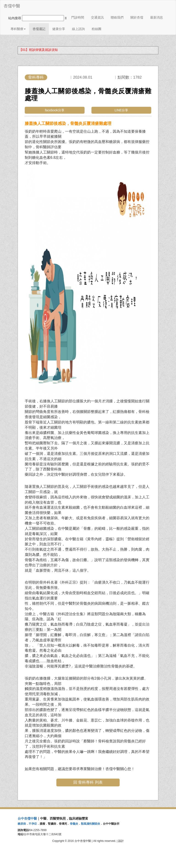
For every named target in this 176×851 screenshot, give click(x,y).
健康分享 (58, 29)
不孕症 (33, 823)
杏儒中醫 (12, 6)
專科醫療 (18, 29)
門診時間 (77, 17)
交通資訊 (97, 17)
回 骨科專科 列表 (88, 782)
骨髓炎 (74, 823)
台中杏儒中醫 (27, 818)
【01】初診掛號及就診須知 (38, 50)
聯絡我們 (117, 17)
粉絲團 (96, 29)
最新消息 (156, 17)
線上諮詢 (78, 29)
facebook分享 (54, 110)
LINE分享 (121, 110)
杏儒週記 (39, 29)
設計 (121, 841)
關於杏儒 (136, 17)
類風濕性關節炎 (90, 823)
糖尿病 (22, 823)
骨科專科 (36, 77)
